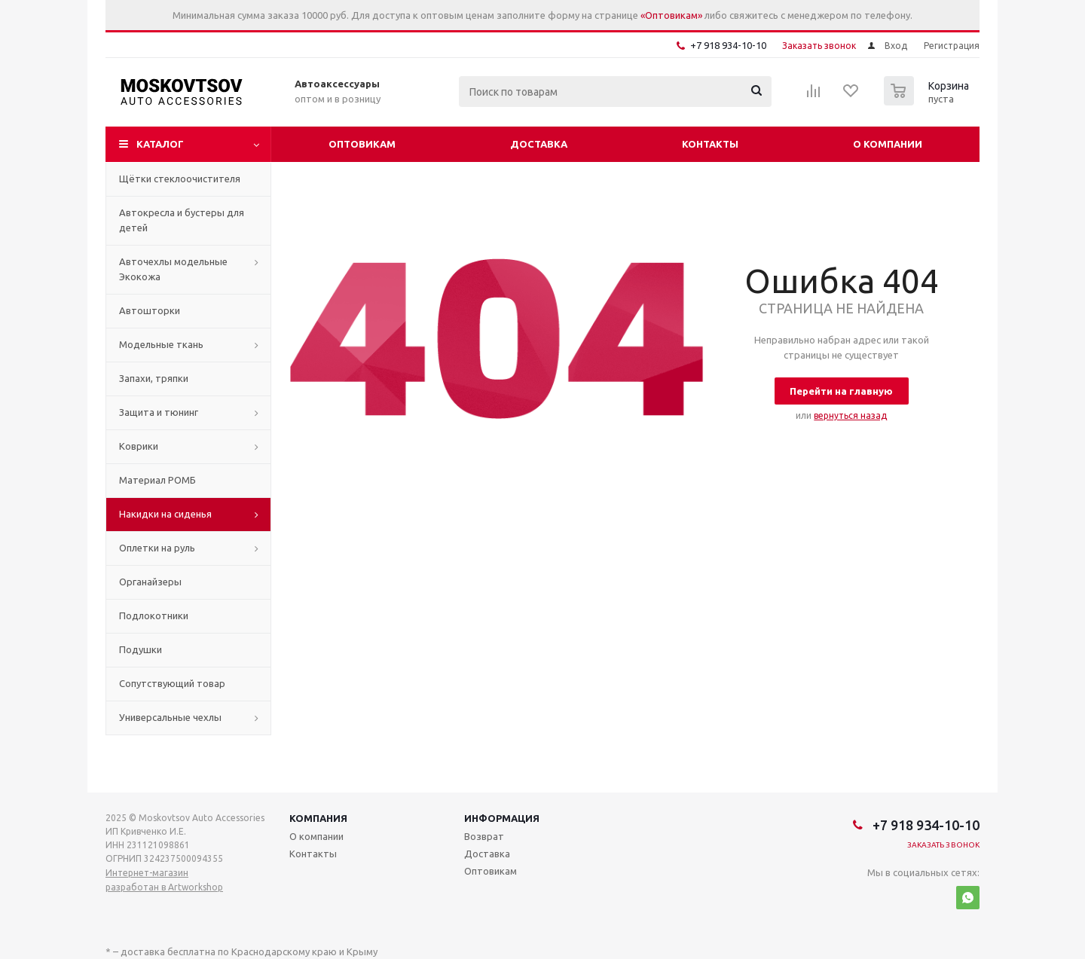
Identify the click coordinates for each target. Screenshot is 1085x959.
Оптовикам (362, 144)
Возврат (484, 836)
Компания (318, 818)
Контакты (710, 144)
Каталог (160, 144)
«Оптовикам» (671, 15)
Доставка (538, 144)
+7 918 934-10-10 (728, 45)
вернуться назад (850, 415)
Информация (501, 818)
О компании (887, 144)
